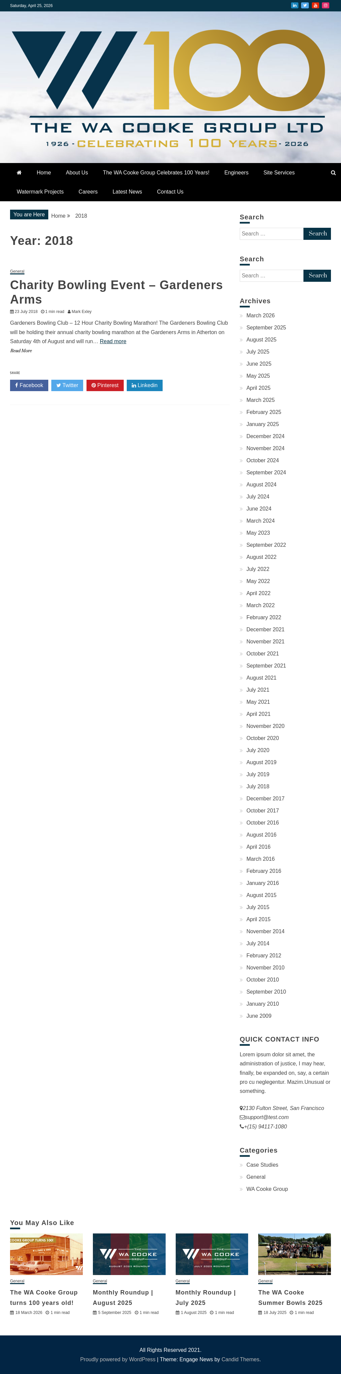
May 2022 (258, 581)
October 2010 (262, 980)
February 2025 (263, 412)
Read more (113, 341)
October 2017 (262, 810)
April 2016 (258, 847)
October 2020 (262, 738)
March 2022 (260, 605)
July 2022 (258, 569)
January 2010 (262, 1004)
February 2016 (263, 871)
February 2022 (263, 617)
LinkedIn (294, 5)
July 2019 (258, 774)
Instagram (325, 5)
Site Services (279, 172)
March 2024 (260, 521)
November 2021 (265, 641)
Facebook (29, 385)
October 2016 (262, 823)
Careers (88, 192)
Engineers (236, 172)
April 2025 (258, 388)
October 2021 (262, 653)
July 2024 (258, 496)
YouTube (315, 5)
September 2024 (266, 472)
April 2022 (258, 593)
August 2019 (261, 762)
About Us (77, 172)
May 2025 (258, 376)
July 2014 (258, 943)
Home (44, 172)
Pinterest (105, 385)
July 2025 (258, 352)
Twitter (305, 5)
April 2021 (258, 714)
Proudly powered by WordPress (118, 1359)
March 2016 (260, 859)
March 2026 (260, 315)
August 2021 (261, 678)
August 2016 (261, 835)
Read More (21, 351)
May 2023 (258, 533)
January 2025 (262, 424)
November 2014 (265, 931)
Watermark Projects (40, 192)
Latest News (127, 192)
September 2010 (266, 992)
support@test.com (267, 1117)
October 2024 (262, 460)
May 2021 (258, 702)
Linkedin (145, 385)
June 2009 (259, 1016)
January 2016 (262, 883)
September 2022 (266, 545)
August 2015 (261, 895)
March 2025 (260, 400)
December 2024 (265, 436)
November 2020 (265, 726)
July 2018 (258, 786)
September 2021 (266, 666)
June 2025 (259, 364)
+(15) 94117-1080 (265, 1126)
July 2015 (258, 907)
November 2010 (265, 967)
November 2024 (265, 448)
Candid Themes (241, 1359)
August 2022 (261, 557)
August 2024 (261, 484)
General (17, 271)
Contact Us (170, 192)
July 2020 (258, 750)
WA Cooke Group (267, 1189)
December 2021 (265, 629)
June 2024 (259, 509)
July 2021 (258, 690)
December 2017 (265, 798)
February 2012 (263, 955)
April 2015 (258, 919)
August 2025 (261, 339)
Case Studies (262, 1165)
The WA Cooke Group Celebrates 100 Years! (156, 172)
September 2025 (266, 327)
